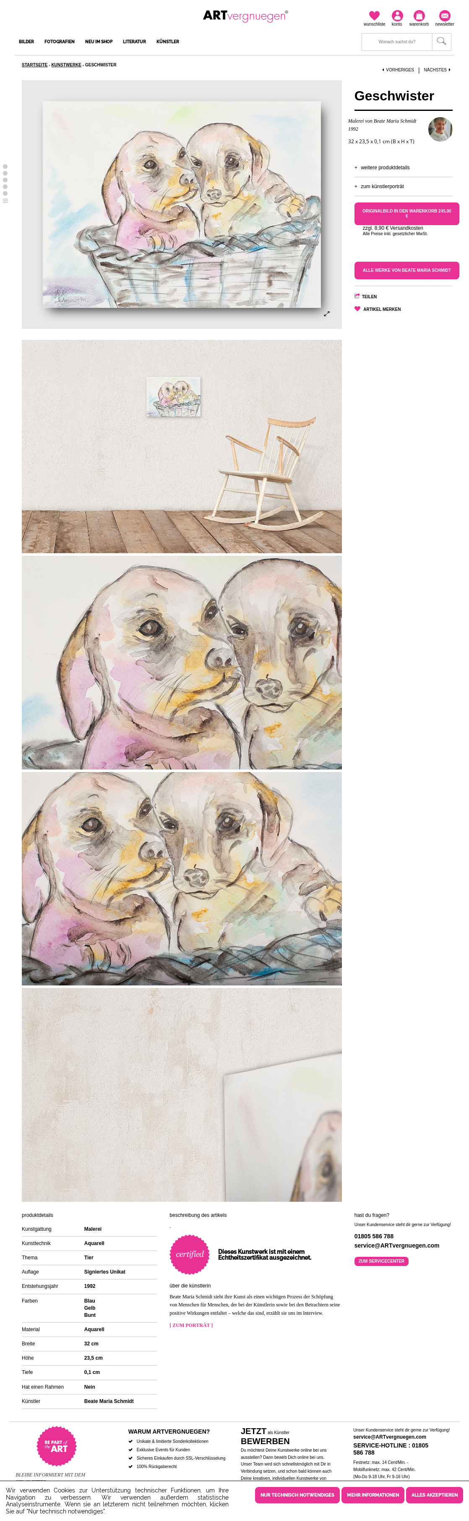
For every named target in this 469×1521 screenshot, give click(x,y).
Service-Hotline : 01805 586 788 (390, 1449)
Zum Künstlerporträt (382, 186)
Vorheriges (398, 70)
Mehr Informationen (373, 1495)
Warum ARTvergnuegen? (169, 1431)
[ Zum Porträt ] (191, 1325)
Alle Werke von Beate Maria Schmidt (407, 270)
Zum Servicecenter (381, 1261)
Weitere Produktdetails (385, 168)
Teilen (369, 296)
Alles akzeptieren (435, 1495)
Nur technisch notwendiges (297, 1495)
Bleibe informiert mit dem (50, 1475)
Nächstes (438, 70)
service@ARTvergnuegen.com (389, 1437)
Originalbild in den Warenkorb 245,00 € (406, 213)
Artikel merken (382, 309)
